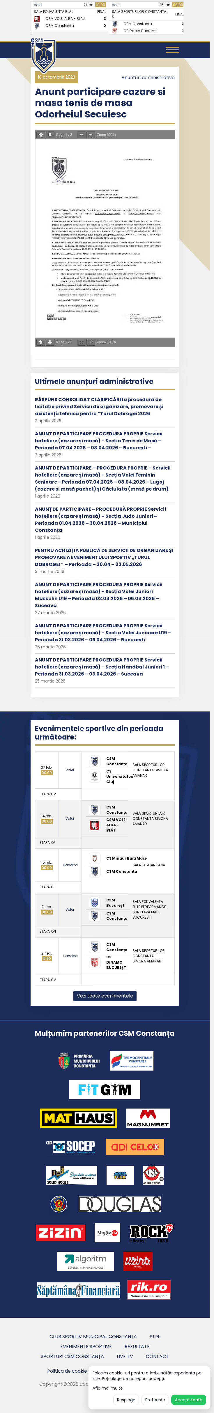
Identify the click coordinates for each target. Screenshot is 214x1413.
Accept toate (188, 1400)
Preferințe (155, 1400)
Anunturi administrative (148, 77)
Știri (155, 1336)
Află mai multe (108, 1388)
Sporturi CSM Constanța (72, 1356)
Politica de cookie (67, 1371)
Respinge (126, 1400)
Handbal (71, 865)
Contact (157, 1356)
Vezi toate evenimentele (105, 996)
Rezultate (137, 1346)
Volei (38, 4)
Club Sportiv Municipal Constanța (93, 1336)
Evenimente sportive (86, 1346)
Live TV (125, 1356)
